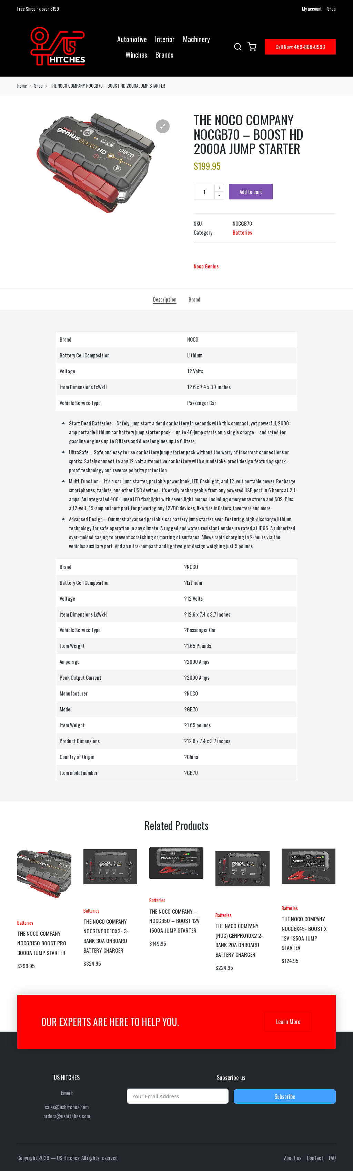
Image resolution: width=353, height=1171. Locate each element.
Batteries (242, 232)
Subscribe (284, 1096)
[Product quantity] (204, 191)
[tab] (164, 299)
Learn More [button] (288, 1021)
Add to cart (251, 191)
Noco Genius (206, 266)
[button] (300, 47)
